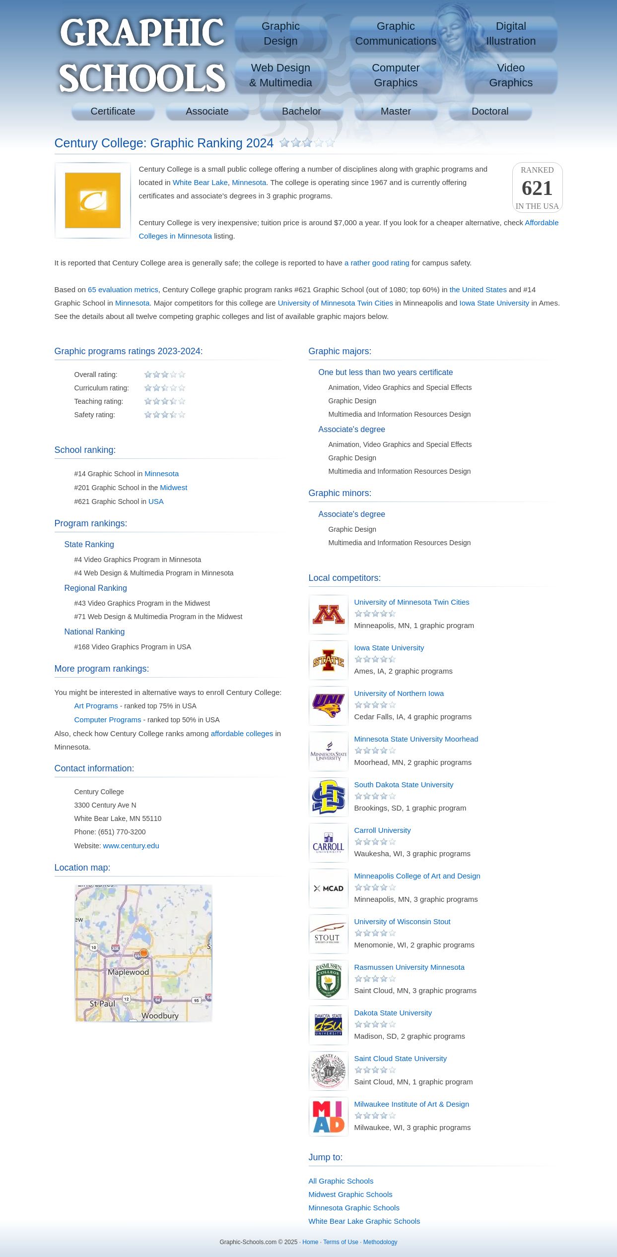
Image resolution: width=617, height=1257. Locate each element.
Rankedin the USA (537, 188)
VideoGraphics (511, 75)
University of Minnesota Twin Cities (335, 303)
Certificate (112, 111)
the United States (478, 289)
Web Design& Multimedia (280, 75)
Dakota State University (393, 1012)
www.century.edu (131, 845)
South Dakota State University (404, 784)
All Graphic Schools (341, 1181)
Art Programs (96, 705)
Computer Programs (107, 719)
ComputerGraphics (396, 75)
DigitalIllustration (511, 33)
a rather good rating (377, 262)
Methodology (380, 1242)
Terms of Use (340, 1242)
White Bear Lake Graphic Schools (364, 1221)
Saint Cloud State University (400, 1058)
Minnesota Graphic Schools (354, 1207)
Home (310, 1242)
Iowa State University (494, 303)
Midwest (173, 487)
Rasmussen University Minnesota (409, 967)
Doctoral (490, 111)
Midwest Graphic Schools (351, 1194)
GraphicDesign (281, 33)
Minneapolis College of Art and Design (417, 876)
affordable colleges (242, 733)
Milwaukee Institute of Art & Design (412, 1104)
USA (156, 501)
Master (396, 111)
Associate (207, 111)
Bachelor (301, 111)
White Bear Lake (200, 182)
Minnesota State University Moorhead (416, 739)
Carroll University (382, 830)
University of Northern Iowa (399, 693)
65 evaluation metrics (123, 289)
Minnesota (249, 182)
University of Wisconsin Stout (402, 921)
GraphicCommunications (396, 33)
